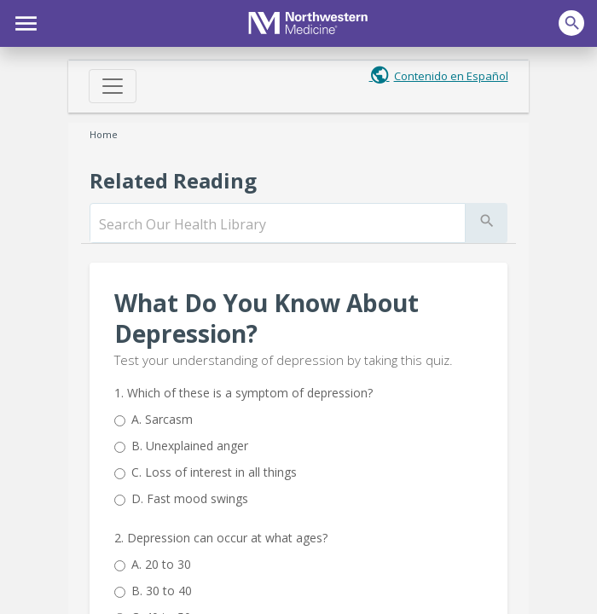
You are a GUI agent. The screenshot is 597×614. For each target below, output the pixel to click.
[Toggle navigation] (112, 86)
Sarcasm (162, 419)
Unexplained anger (189, 445)
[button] (23, 21)
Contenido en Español (451, 76)
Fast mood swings (189, 498)
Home (104, 134)
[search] (277, 224)
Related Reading (173, 180)
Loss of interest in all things (214, 472)
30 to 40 (161, 590)
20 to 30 (161, 564)
